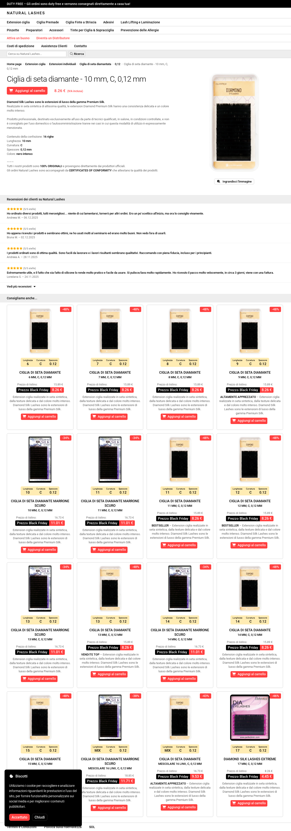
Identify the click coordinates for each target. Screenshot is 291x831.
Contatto (80, 46)
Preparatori (34, 30)
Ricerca (77, 54)
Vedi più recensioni (21, 286)
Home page (14, 64)
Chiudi (40, 817)
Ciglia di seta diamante (40, 374)
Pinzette (13, 30)
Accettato (19, 817)
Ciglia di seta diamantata (95, 64)
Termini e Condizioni (22, 827)
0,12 (117, 64)
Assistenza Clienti (54, 46)
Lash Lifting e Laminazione (140, 22)
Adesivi (108, 22)
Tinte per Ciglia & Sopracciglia (92, 30)
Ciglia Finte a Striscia (81, 22)
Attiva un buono (18, 38)
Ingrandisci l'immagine (234, 181)
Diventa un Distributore (53, 38)
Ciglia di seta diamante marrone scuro (40, 505)
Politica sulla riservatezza (63, 827)
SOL (92, 827)
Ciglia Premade (48, 22)
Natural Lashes (26, 13)
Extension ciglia (18, 22)
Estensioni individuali (62, 64)
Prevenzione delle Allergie (140, 30)
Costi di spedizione (20, 46)
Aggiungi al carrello (27, 91)
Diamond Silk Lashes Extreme (250, 761)
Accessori (56, 30)
